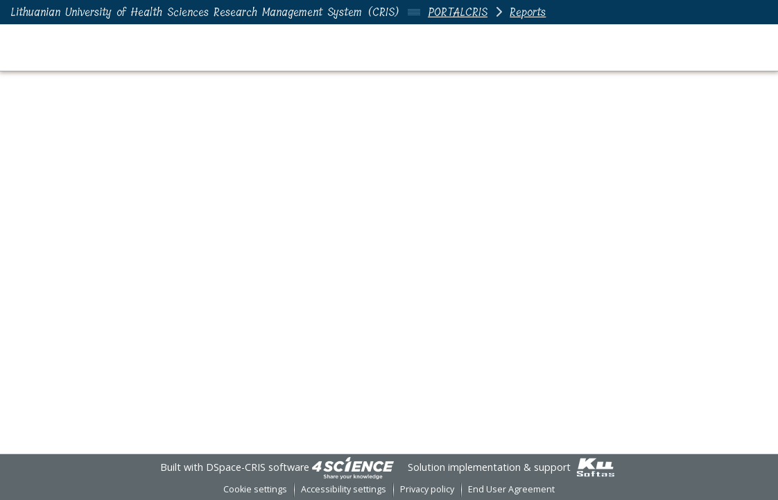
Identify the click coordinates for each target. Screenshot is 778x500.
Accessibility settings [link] (343, 489)
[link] (353, 467)
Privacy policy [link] (427, 489)
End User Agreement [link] (511, 489)
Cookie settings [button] (255, 489)
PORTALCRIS (457, 12)
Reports (528, 12)
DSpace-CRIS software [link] (257, 467)
